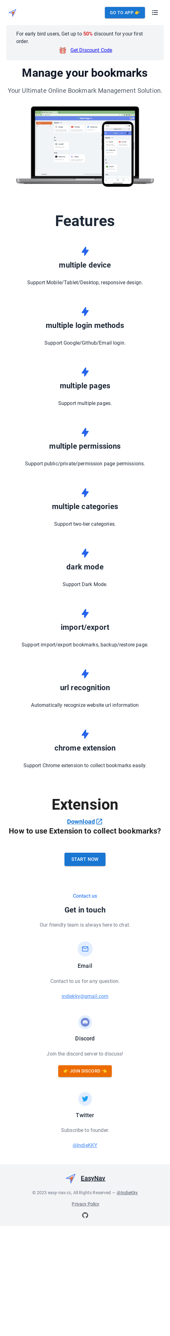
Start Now (85, 936)
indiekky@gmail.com (85, 1073)
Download (85, 821)
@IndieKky (127, 1269)
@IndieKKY (85, 1222)
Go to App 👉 (125, 13)
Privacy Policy (85, 1280)
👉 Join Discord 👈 (85, 1148)
